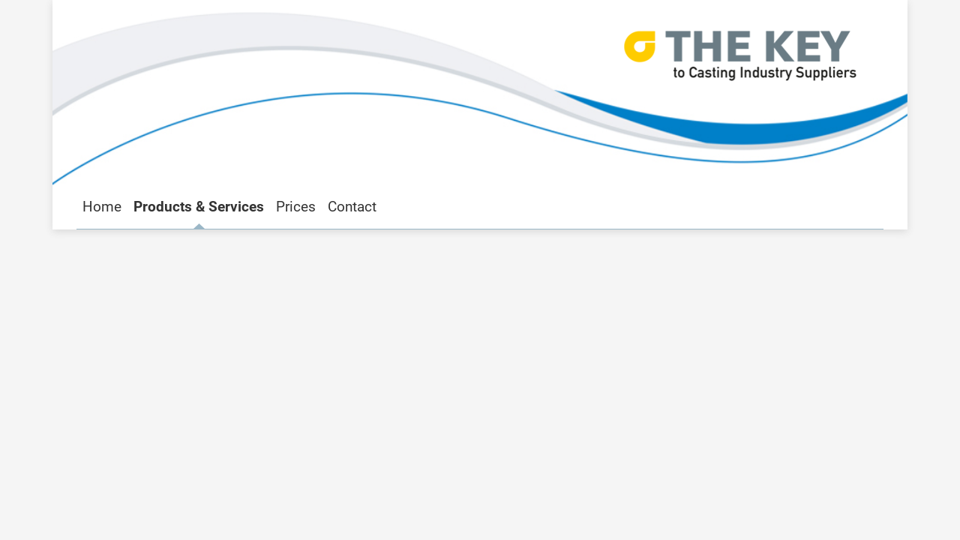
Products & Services (199, 206)
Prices (296, 206)
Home (102, 206)
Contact (352, 206)
